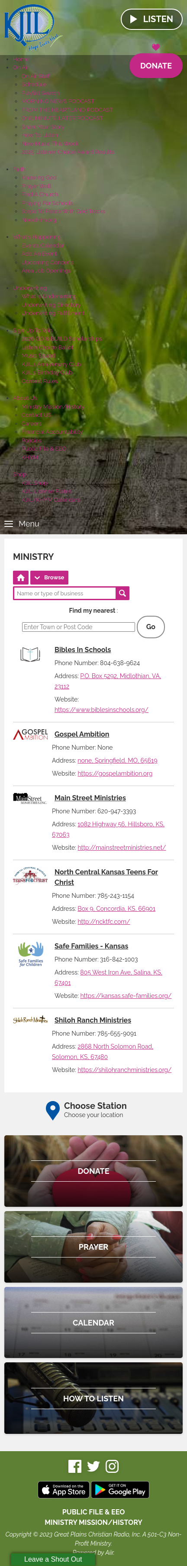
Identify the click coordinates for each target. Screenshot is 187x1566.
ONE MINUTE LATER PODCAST (62, 118)
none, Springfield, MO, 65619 (117, 760)
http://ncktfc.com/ (103, 921)
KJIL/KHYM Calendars (51, 500)
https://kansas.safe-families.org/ (125, 995)
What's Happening (37, 237)
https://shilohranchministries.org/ (124, 1069)
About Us (25, 398)
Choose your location (93, 1114)
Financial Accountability (52, 432)
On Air (21, 67)
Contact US (36, 415)
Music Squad (38, 355)
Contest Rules (40, 381)
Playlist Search (41, 93)
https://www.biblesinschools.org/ (101, 709)
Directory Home (21, 578)
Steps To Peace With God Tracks (63, 211)
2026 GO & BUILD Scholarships (62, 338)
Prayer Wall (36, 186)
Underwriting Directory (51, 305)
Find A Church (40, 194)
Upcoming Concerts (48, 262)
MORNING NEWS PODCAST (58, 101)
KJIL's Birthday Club (47, 372)
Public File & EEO (44, 448)
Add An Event (39, 253)
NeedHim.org (39, 220)
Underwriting (30, 288)
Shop (19, 474)
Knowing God (39, 177)
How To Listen (40, 135)
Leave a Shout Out (53, 1559)
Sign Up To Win (32, 330)
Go (150, 627)
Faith (19, 169)
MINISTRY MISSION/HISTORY (93, 1522)
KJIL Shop (35, 483)
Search (122, 593)
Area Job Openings (46, 270)
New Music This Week (50, 143)
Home (21, 59)
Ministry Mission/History (53, 406)
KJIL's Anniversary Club (51, 364)
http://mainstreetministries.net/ (121, 847)
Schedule (34, 84)
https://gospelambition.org (114, 773)
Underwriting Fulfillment (53, 313)
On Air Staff (36, 76)
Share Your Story (43, 126)
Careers (32, 423)
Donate (156, 61)
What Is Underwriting (49, 296)
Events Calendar (43, 245)
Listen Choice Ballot (47, 347)
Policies (32, 440)
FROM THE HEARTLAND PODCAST (67, 110)
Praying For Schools (47, 203)
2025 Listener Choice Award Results (68, 152)
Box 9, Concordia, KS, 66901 (116, 908)
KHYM (30, 457)
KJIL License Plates (46, 491)
